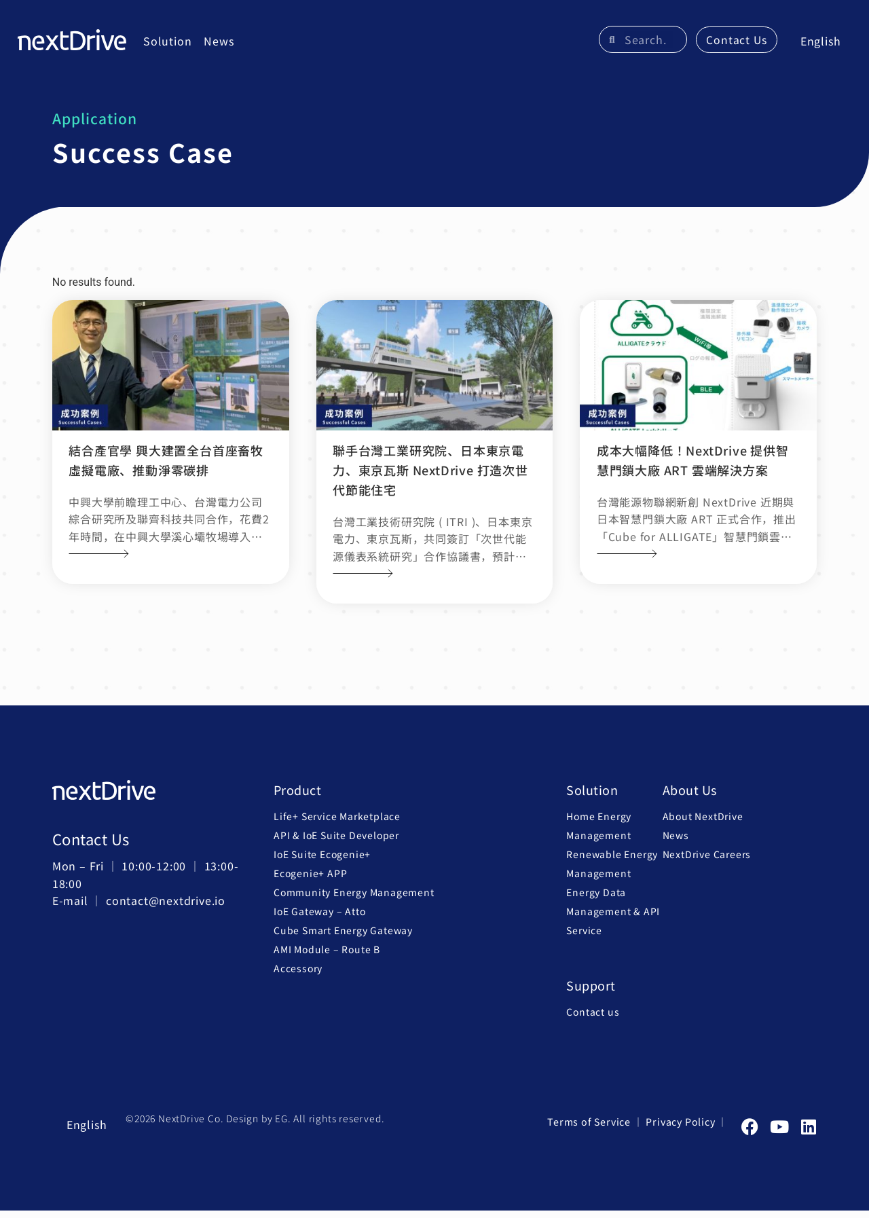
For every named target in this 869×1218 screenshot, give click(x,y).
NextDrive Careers (707, 862)
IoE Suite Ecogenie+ (322, 862)
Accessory (298, 976)
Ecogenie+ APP (310, 881)
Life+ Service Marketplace (337, 824)
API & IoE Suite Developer (336, 843)
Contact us (592, 1019)
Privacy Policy (681, 1130)
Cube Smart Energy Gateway (343, 938)
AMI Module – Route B (327, 957)
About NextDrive (703, 824)
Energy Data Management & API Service (613, 919)
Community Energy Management (354, 900)
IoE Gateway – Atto (319, 919)
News (221, 45)
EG (281, 1126)
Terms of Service (591, 1130)
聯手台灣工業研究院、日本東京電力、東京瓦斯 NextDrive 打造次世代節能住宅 (430, 477)
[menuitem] (818, 45)
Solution (170, 45)
